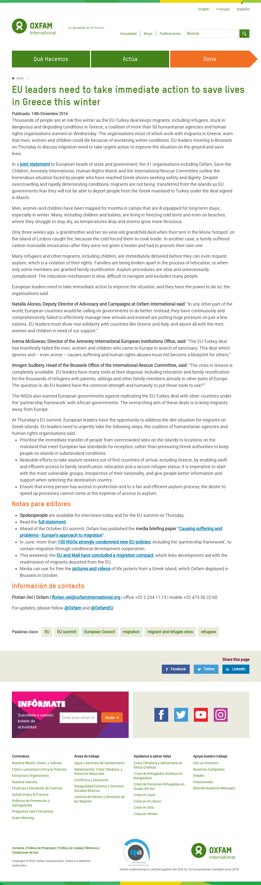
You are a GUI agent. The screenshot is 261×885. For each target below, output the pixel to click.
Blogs (148, 34)
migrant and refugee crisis (170, 632)
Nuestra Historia (24, 782)
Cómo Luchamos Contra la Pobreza (39, 769)
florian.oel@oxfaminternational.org (86, 597)
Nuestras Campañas (209, 769)
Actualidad (128, 34)
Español (243, 9)
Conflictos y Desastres (91, 780)
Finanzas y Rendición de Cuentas (37, 788)
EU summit (66, 632)
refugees (208, 632)
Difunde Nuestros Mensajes (214, 788)
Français (223, 9)
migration (131, 632)
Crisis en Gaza (144, 795)
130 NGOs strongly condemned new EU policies (104, 542)
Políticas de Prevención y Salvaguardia (31, 803)
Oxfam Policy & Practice (30, 795)
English (203, 9)
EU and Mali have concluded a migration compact (105, 555)
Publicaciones (170, 34)
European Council (99, 632)
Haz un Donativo (205, 763)
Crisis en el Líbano (147, 801)
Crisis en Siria (144, 807)
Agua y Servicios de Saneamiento (99, 763)
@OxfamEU (102, 608)
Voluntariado (203, 782)
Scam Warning (23, 818)
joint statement (35, 164)
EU (47, 632)
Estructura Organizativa (30, 776)
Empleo (198, 776)
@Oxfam (72, 608)
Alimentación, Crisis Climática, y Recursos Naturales (98, 771)
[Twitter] (206, 669)
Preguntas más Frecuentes (32, 811)
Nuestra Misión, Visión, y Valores (37, 763)
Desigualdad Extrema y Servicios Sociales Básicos (99, 788)
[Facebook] (176, 669)
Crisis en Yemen (146, 814)
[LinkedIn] (235, 669)
